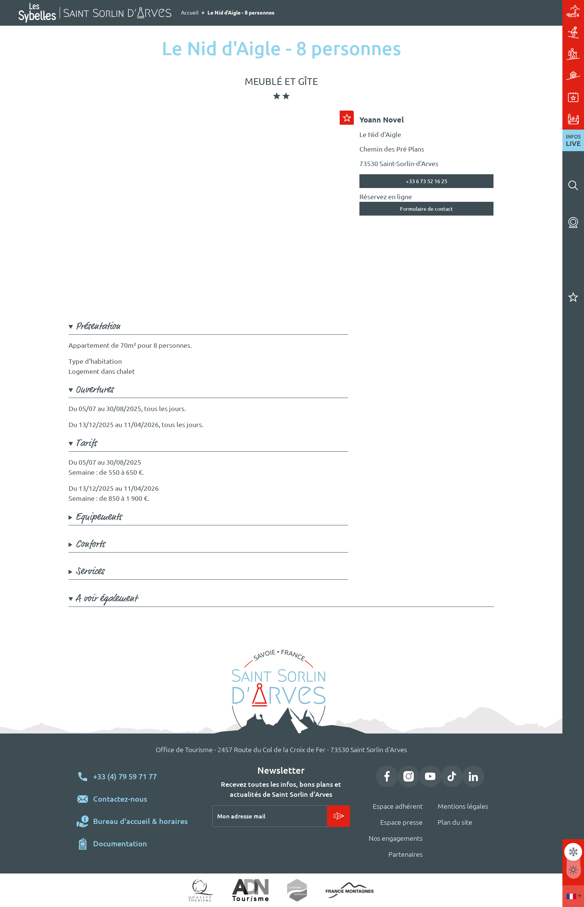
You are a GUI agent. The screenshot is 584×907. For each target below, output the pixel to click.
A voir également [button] (106, 599)
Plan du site (455, 822)
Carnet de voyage (573, 297)
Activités (509, 54)
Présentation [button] (98, 326)
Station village (509, 11)
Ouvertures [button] (95, 390)
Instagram (408, 776)
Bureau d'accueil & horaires (140, 821)
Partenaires (405, 854)
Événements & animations (509, 97)
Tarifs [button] (86, 443)
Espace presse (401, 822)
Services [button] (90, 571)
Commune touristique (297, 890)
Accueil (190, 13)
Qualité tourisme (201, 890)
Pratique (509, 119)
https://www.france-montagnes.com (349, 890)
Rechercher (573, 185)
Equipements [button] (99, 517)
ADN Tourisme (250, 890)
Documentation (120, 843)
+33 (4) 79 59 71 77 (125, 776)
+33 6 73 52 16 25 (426, 181)
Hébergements (509, 75)
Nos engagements (396, 838)
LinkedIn (473, 776)
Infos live (573, 140)
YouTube (430, 776)
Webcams (573, 222)
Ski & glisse (509, 32)
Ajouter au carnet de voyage (347, 118)
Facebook (387, 776)
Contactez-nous (120, 799)
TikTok (452, 776)
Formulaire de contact (426, 209)
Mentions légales (463, 806)
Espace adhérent (398, 806)
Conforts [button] (90, 544)
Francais (573, 896)
